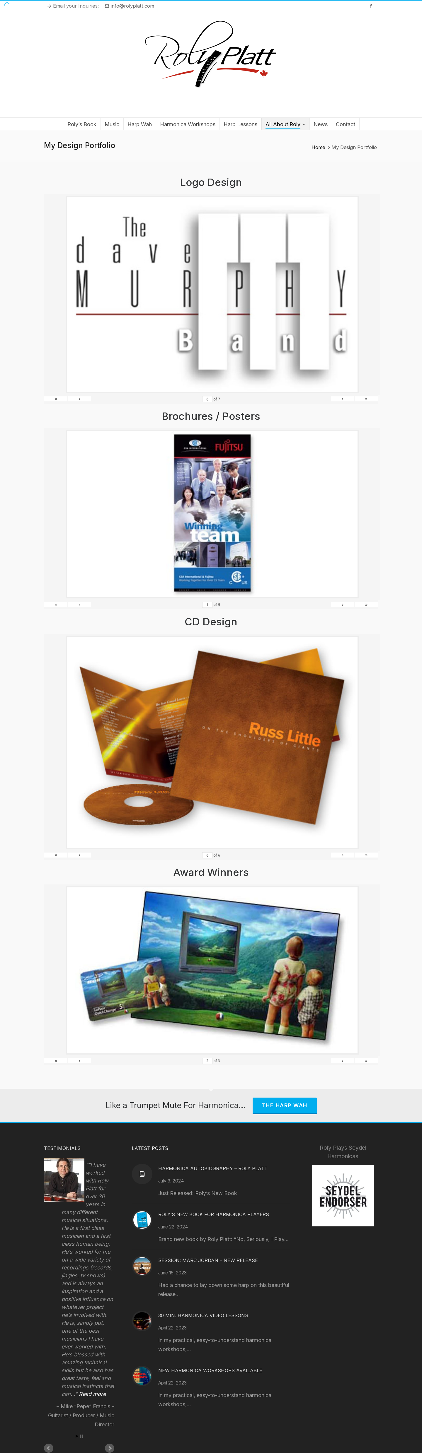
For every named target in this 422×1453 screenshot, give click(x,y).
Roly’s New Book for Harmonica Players (213, 1214)
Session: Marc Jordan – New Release (208, 1260)
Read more (92, 1394)
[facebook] (372, 6)
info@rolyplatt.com (129, 6)
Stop (81, 1436)
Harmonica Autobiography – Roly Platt (213, 1168)
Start (77, 1436)
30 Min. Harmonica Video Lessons (203, 1315)
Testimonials (62, 1148)
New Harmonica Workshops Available (210, 1370)
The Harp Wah (284, 1105)
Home (318, 147)
